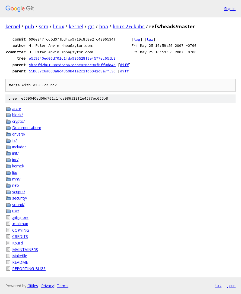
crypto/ (18, 121)
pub (29, 26)
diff (124, 64)
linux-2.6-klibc (129, 26)
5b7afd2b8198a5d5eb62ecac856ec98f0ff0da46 (72, 64)
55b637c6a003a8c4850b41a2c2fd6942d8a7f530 (72, 71)
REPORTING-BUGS (29, 268)
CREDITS (20, 236)
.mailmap (20, 223)
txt (218, 285)
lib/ (14, 172)
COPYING (20, 230)
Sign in (230, 8)
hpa (103, 26)
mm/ (16, 179)
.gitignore (20, 217)
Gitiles (32, 285)
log (137, 39)
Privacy (47, 285)
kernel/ (18, 166)
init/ (15, 153)
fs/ (14, 140)
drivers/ (18, 134)
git (91, 26)
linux (58, 26)
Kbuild (17, 243)
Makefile (19, 255)
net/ (15, 185)
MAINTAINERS (25, 249)
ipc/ (15, 159)
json (231, 285)
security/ (19, 198)
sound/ (18, 204)
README (20, 262)
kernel (12, 26)
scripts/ (18, 191)
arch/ (16, 108)
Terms (62, 285)
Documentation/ (26, 127)
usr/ (15, 210)
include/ (19, 146)
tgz (150, 39)
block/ (17, 114)
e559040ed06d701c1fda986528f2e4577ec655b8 (72, 58)
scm (43, 26)
